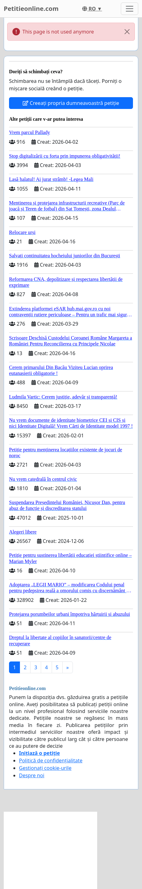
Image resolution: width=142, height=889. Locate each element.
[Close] (127, 31)
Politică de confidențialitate (51, 760)
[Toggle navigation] (129, 8)
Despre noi (31, 775)
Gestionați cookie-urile (45, 768)
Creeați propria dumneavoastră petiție (71, 103)
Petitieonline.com (31, 8)
